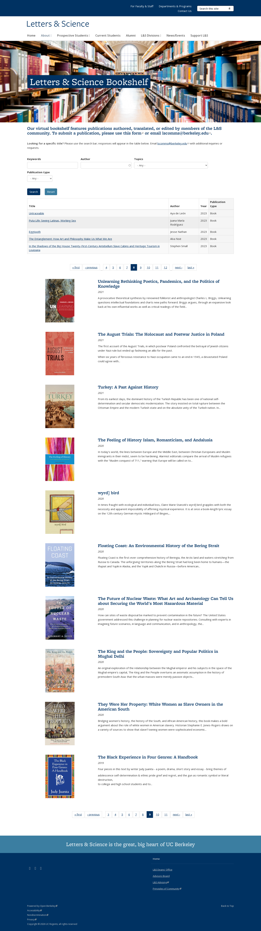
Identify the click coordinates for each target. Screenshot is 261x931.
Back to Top (227, 905)
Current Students (108, 35)
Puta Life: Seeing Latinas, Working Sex (52, 220)
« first (77, 268)
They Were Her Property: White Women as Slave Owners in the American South (160, 706)
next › (180, 268)
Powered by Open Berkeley (42, 905)
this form (133, 133)
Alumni (131, 35)
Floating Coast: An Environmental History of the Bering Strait (158, 545)
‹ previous (92, 268)
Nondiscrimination (37, 915)
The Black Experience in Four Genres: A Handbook (148, 757)
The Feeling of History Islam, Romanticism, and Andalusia (155, 440)
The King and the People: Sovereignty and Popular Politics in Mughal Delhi (158, 653)
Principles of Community (167, 888)
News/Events (176, 35)
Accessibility (34, 910)
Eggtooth (35, 232)
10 (149, 268)
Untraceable (36, 213)
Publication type (38, 172)
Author (85, 159)
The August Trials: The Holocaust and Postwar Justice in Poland (161, 334)
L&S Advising (161, 882)
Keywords (34, 159)
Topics (138, 159)
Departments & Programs (175, 6)
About (46, 35)
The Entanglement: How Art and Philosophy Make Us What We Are (70, 239)
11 (158, 268)
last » (192, 268)
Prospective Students (73, 35)
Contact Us (185, 11)
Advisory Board (161, 876)
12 (166, 268)
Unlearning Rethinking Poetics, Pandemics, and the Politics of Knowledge (158, 283)
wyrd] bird (108, 492)
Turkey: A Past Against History (128, 387)
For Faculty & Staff (141, 6)
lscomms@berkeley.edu (186, 133)
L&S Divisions (151, 35)
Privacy (32, 919)
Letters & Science (57, 24)
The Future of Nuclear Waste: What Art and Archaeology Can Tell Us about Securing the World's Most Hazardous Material (165, 601)
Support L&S (199, 35)
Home (31, 35)
